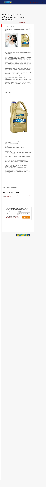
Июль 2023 (4, 198)
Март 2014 (4, 466)
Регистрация (36, 2)
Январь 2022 (4, 243)
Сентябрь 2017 (5, 363)
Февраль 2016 (5, 409)
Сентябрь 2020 (5, 282)
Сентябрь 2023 (5, 194)
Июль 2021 (4, 257)
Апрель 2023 (4, 206)
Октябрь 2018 (5, 331)
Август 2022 (4, 225)
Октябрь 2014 (5, 449)
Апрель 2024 (4, 176)
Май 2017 (4, 373)
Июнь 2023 (4, 201)
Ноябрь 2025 (4, 130)
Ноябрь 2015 (4, 417)
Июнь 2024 (4, 172)
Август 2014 (4, 453)
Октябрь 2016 (5, 390)
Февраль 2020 (5, 299)
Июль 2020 (4, 287)
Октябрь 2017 (4, 360)
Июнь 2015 (4, 429)
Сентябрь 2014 (5, 451)
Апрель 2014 (4, 463)
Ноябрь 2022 (4, 218)
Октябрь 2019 (5, 304)
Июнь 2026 (4, 113)
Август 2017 (4, 365)
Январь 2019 (4, 324)
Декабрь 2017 (4, 355)
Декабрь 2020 (5, 274)
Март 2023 (4, 208)
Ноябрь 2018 (4, 328)
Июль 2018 (4, 338)
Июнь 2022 (4, 230)
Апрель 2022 (4, 235)
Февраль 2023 (5, 211)
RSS (3, 106)
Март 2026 (4, 120)
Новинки (6, 40)
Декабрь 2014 (5, 444)
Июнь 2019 (4, 311)
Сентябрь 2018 (5, 333)
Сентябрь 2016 (5, 392)
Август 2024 (4, 167)
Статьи (5, 46)
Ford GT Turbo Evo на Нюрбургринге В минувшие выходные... (7, 96)
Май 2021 (4, 262)
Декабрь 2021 (4, 245)
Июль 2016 (4, 397)
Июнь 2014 (4, 458)
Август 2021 (4, 255)
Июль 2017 (4, 368)
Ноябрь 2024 (4, 159)
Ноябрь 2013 (4, 471)
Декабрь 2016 (5, 385)
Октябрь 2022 (4, 221)
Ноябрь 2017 (4, 358)
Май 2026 (4, 115)
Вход (31, 2)
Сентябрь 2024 (5, 164)
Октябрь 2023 (4, 191)
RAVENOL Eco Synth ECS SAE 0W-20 (27, 95)
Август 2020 (4, 284)
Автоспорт (6, 54)
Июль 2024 (4, 169)
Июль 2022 (4, 228)
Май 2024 (4, 174)
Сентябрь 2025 (5, 135)
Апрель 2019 (4, 316)
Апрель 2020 (4, 294)
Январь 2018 (4, 353)
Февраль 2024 (5, 181)
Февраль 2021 (5, 270)
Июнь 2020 (4, 289)
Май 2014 (4, 461)
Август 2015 (4, 424)
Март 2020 (4, 297)
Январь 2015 (4, 441)
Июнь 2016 (4, 400)
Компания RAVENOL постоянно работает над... (7, 79)
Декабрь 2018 (5, 326)
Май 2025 (4, 145)
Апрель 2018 (4, 346)
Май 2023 (4, 203)
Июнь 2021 (4, 260)
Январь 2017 (4, 382)
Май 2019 (4, 314)
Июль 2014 (4, 456)
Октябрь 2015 (4, 419)
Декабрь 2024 (5, 157)
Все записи (6, 33)
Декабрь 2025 (4, 127)
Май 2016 (4, 402)
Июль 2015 (4, 427)
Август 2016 (4, 395)
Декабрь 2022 (4, 216)
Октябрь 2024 (5, 162)
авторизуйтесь (28, 199)
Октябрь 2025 (4, 132)
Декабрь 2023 (4, 186)
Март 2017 (4, 377)
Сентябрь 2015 (5, 422)
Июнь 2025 (4, 142)
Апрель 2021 (4, 265)
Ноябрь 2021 (4, 248)
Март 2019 (4, 319)
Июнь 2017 (4, 370)
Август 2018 (4, 336)
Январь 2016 (4, 412)
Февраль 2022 (5, 240)
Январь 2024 (4, 184)
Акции (5, 36)
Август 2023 (4, 196)
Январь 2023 (4, 213)
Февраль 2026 (5, 122)
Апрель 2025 (4, 147)
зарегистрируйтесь (19, 199)
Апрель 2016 (4, 404)
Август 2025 (4, 137)
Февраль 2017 (5, 380)
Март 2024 (4, 179)
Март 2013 (4, 473)
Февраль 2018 (5, 350)
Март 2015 (4, 436)
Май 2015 (4, 431)
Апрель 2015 (4, 434)
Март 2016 (4, 407)
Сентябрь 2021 (5, 252)
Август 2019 (4, 306)
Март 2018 (4, 348)
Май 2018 (4, 343)
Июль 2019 (4, 309)
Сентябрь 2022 (5, 223)
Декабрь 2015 (4, 414)
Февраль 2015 (5, 439)
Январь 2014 (4, 468)
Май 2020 (4, 292)
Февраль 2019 (5, 321)
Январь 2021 (4, 272)
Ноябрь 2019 (4, 301)
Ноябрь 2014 (4, 446)
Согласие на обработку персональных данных (6, 65)
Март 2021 (4, 267)
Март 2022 (4, 238)
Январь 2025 (4, 154)
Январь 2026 (4, 125)
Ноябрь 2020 (4, 277)
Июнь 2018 (4, 341)
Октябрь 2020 (5, 279)
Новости (6, 43)
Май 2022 (4, 233)
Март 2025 (4, 149)
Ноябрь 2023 (4, 189)
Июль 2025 (4, 140)
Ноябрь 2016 (4, 387)
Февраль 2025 (5, 152)
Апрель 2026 (4, 118)
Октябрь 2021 (4, 250)
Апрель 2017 (4, 375)
